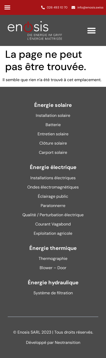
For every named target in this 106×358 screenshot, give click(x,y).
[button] (7, 7)
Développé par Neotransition (53, 342)
